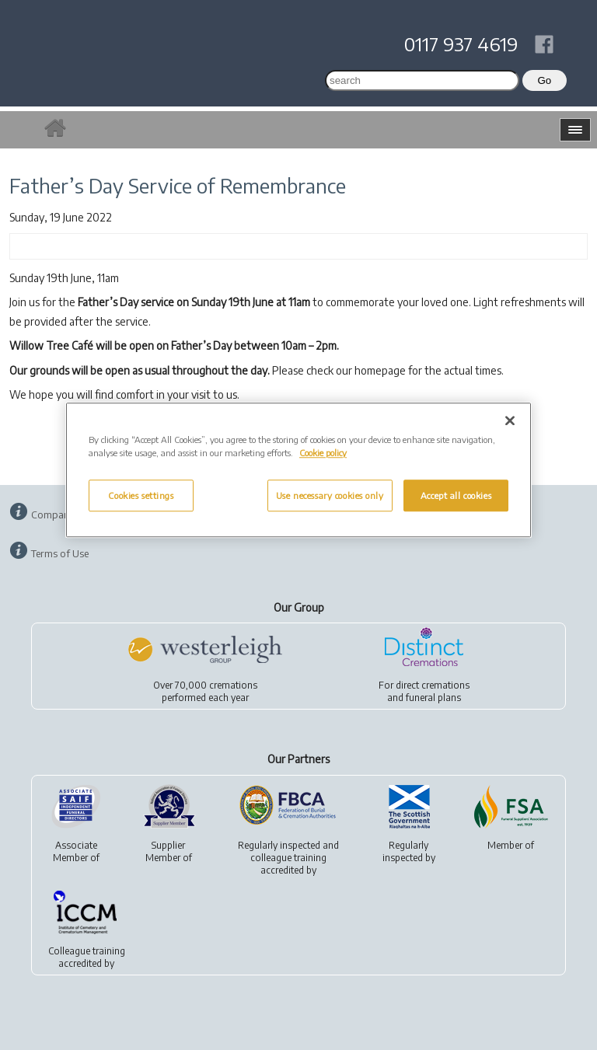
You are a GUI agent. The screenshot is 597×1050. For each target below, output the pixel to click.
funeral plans (433, 697)
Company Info (63, 514)
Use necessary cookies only (330, 495)
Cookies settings (140, 495)
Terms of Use (60, 553)
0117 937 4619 (461, 43)
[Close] (510, 421)
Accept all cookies (456, 495)
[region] (298, 471)
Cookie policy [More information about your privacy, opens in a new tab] (323, 453)
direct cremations (433, 685)
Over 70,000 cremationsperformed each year (205, 691)
